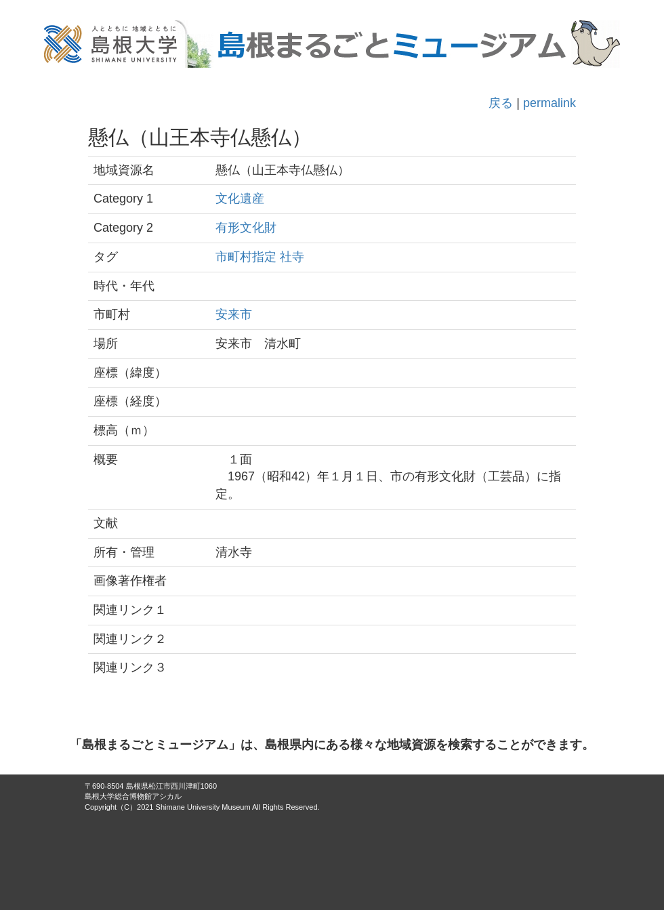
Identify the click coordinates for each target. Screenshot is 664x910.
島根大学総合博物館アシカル (133, 796)
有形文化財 (245, 227)
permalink (549, 103)
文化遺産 (239, 198)
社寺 (292, 257)
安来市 (233, 314)
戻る (501, 103)
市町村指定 (245, 257)
